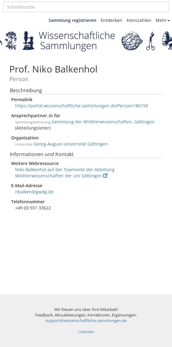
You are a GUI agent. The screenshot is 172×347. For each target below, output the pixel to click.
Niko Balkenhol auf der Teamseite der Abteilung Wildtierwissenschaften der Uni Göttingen (65, 173)
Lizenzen (86, 331)
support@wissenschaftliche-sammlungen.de (86, 320)
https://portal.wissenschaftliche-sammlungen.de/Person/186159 (81, 106)
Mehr (163, 20)
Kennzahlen (139, 20)
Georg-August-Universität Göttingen (71, 144)
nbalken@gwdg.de (34, 192)
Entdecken (111, 20)
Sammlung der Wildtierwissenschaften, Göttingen (103, 122)
